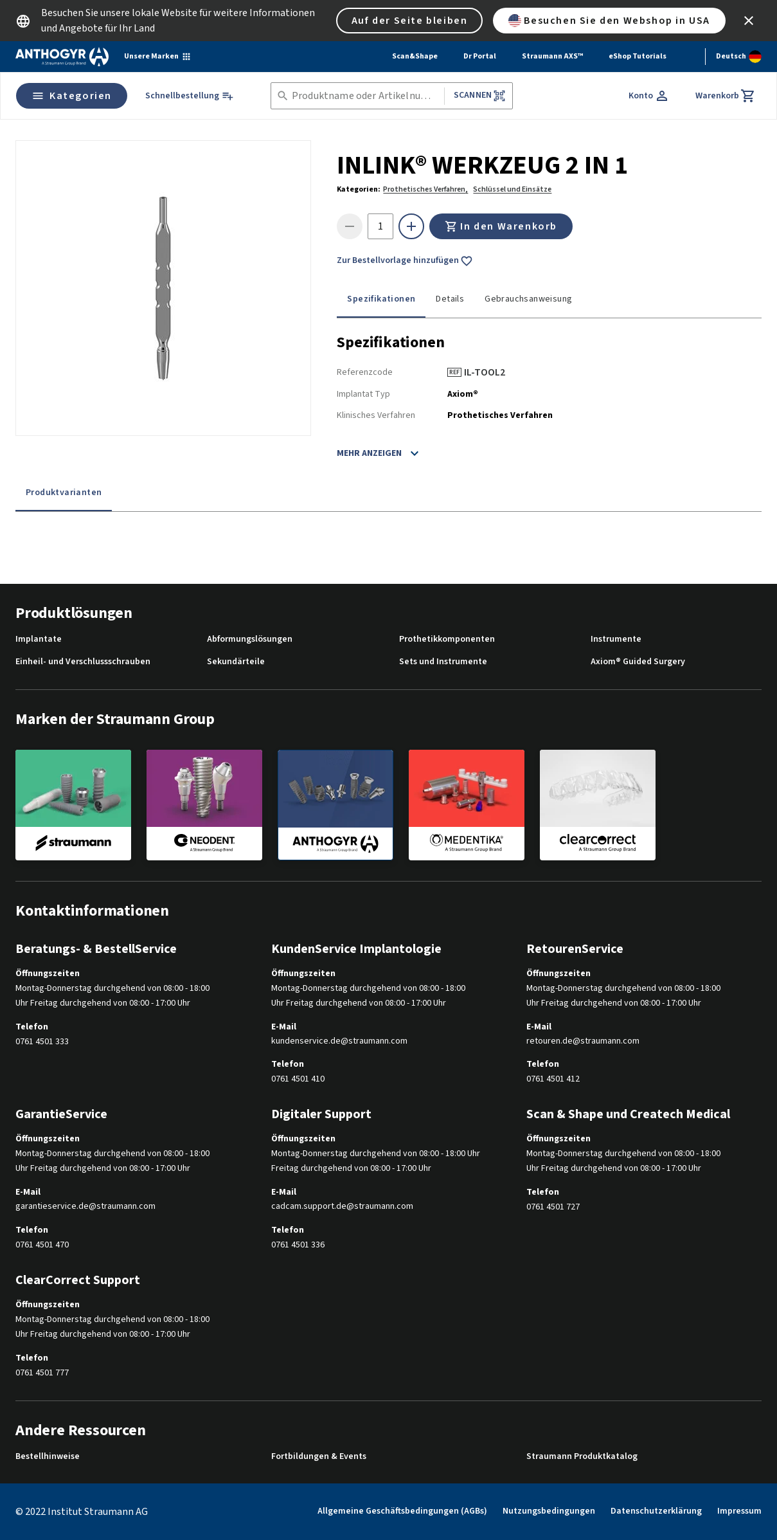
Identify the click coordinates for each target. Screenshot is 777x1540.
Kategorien (71, 96)
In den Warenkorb (501, 226)
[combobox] (365, 96)
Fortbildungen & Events (318, 1457)
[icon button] (749, 20)
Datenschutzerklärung (656, 1511)
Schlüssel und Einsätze (512, 189)
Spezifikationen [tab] (381, 299)
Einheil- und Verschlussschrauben (82, 662)
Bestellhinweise (47, 1457)
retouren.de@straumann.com (582, 1041)
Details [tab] (450, 299)
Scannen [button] (480, 95)
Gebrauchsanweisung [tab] (528, 299)
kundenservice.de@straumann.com (339, 1041)
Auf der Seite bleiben (410, 21)
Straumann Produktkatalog (582, 1457)
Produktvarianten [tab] (64, 492)
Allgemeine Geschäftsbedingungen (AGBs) (402, 1511)
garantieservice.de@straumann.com (85, 1206)
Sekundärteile (236, 662)
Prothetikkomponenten (447, 639)
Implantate (38, 639)
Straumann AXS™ (552, 56)
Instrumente (616, 639)
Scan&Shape (415, 56)
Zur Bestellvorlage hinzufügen (405, 261)
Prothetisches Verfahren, (425, 189)
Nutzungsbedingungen (549, 1511)
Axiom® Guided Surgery (638, 662)
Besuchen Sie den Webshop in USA (609, 21)
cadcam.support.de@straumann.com (342, 1206)
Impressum (739, 1511)
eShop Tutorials (637, 56)
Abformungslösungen (249, 639)
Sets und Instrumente (443, 662)
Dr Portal (479, 56)
